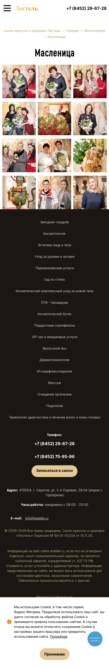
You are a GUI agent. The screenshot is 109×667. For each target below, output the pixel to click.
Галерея (72, 31)
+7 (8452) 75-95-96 (54, 456)
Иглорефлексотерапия (54, 371)
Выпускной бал (55, 348)
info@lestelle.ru (36, 518)
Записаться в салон (54, 470)
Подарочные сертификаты (54, 325)
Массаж (54, 383)
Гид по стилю (54, 279)
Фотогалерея (94, 31)
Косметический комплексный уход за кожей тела (54, 291)
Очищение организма (55, 394)
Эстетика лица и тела (54, 245)
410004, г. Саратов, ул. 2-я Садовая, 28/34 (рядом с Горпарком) (54, 492)
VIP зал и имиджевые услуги (54, 337)
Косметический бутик (54, 314)
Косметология (54, 233)
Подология (54, 406)
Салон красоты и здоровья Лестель (32, 31)
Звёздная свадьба (54, 222)
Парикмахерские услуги (54, 268)
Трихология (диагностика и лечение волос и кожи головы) (54, 417)
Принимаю (54, 654)
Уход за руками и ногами (54, 256)
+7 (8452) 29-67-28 (86, 8)
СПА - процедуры (54, 302)
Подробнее (58, 636)
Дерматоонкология (54, 360)
